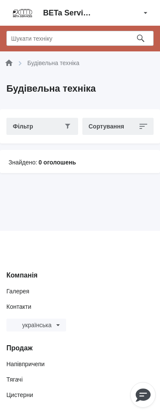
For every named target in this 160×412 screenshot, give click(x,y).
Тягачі (14, 379)
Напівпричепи (25, 364)
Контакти (18, 306)
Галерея (17, 291)
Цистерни (19, 394)
